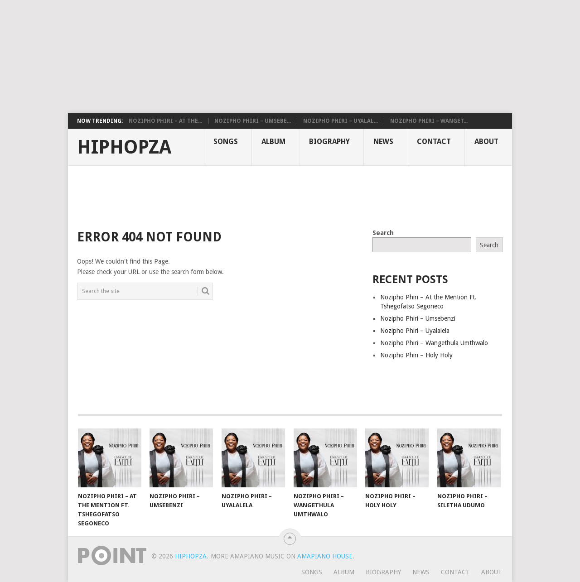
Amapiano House (325, 556)
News (383, 141)
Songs (225, 141)
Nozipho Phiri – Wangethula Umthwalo (434, 342)
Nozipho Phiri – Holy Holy (416, 355)
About (486, 141)
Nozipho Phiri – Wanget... (429, 121)
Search (383, 232)
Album (273, 141)
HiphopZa (124, 147)
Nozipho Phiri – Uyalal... (340, 121)
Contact (434, 141)
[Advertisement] (220, 56)
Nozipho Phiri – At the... (165, 121)
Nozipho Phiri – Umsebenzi (417, 318)
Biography (329, 141)
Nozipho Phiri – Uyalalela (415, 330)
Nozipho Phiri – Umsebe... (252, 121)
